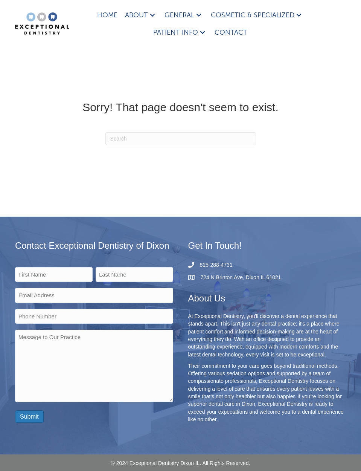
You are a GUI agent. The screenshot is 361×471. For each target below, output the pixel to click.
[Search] (180, 138)
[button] (152, 15)
